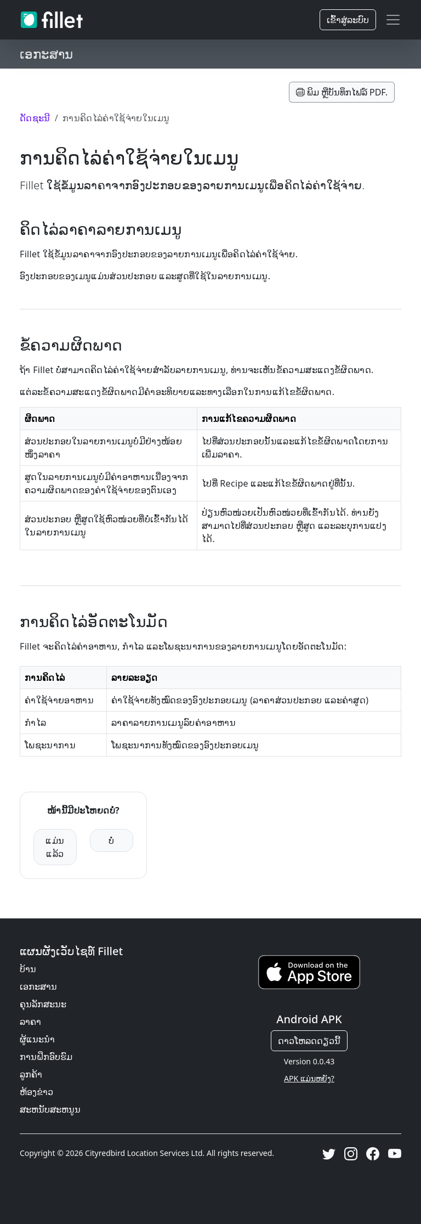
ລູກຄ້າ (31, 1074)
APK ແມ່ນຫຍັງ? (309, 1078)
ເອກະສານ (38, 986)
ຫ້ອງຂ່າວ (36, 1092)
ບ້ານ (28, 969)
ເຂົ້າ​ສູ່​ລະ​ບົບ (348, 20)
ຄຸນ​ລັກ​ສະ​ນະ (43, 1004)
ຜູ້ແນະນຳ (37, 1039)
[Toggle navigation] (393, 20)
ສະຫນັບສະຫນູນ (50, 1109)
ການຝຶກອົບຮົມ (46, 1057)
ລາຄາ (30, 1022)
